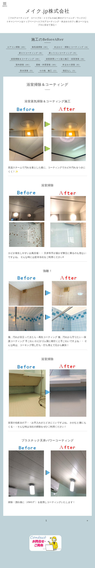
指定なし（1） (69, 70)
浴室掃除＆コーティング (47, 84)
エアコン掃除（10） (16, 47)
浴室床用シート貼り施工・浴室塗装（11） (65, 59)
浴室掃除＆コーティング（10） (26, 59)
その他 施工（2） (48, 70)
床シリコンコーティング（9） (63, 53)
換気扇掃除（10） (40, 47)
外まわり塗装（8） (72, 64)
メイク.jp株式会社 (47, 11)
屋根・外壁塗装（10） (46, 64)
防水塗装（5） (27, 70)
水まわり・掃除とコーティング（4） (71, 47)
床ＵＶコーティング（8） (31, 53)
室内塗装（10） (23, 64)
